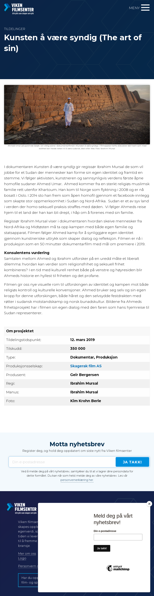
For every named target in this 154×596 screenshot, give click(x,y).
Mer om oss (27, 553)
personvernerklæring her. (77, 480)
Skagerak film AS (86, 366)
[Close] (149, 517)
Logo (22, 558)
